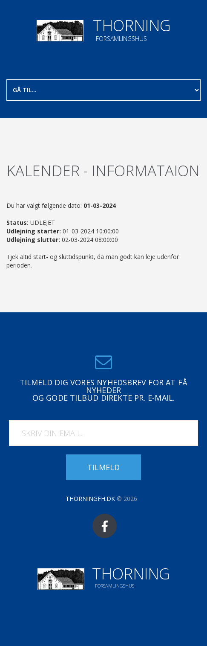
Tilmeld (103, 467)
